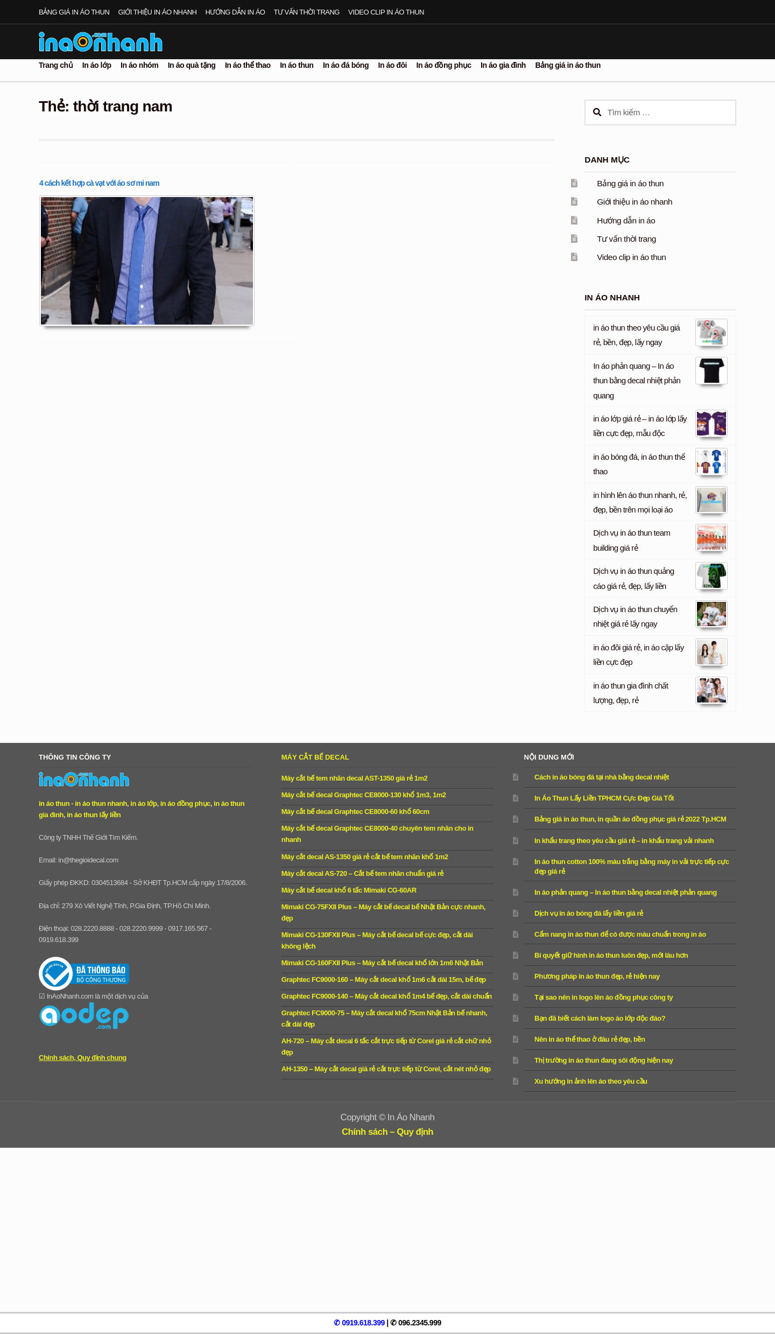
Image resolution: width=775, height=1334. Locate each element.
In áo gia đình (503, 65)
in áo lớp (143, 803)
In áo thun (296, 65)
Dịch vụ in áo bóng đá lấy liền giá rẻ (588, 913)
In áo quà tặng (192, 65)
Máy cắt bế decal (315, 757)
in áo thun (54, 803)
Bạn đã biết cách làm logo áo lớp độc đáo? (599, 1018)
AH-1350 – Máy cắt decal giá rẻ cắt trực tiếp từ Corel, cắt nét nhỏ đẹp (386, 1069)
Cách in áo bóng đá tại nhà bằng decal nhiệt (601, 777)
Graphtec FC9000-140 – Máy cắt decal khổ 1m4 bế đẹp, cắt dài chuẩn (386, 996)
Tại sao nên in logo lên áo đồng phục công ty (603, 997)
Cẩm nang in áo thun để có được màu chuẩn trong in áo (620, 934)
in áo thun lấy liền (94, 815)
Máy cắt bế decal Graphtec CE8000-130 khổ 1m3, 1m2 (363, 795)
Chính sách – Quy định (387, 1132)
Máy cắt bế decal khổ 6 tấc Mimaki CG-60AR (349, 890)
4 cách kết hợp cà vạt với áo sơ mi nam (99, 183)
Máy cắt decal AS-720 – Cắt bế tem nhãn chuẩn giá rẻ (362, 873)
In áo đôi (392, 65)
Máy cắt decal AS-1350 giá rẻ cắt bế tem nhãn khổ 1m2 (364, 857)
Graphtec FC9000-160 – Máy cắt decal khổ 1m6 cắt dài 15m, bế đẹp (383, 979)
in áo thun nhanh (101, 803)
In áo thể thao (248, 65)
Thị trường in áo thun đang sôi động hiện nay (603, 1060)
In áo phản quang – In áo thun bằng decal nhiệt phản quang (636, 380)
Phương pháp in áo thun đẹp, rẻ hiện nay (597, 976)
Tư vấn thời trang (307, 12)
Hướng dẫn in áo (235, 12)
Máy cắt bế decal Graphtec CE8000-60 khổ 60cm (355, 812)
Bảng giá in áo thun (74, 12)
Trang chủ (56, 65)
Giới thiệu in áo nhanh (157, 12)
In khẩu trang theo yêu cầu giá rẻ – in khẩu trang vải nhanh (624, 841)
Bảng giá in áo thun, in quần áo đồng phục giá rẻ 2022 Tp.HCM (630, 819)
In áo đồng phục (444, 65)
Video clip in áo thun (386, 12)
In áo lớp (96, 65)
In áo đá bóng (346, 65)
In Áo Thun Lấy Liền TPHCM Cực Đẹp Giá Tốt (604, 798)
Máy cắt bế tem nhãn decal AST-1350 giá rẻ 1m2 (354, 778)
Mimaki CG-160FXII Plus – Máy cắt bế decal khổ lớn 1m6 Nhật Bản (382, 963)
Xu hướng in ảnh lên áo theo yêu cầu (590, 1081)
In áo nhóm (139, 65)
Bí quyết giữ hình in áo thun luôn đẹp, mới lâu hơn (611, 955)
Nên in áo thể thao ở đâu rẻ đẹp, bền (589, 1039)
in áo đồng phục (185, 803)
